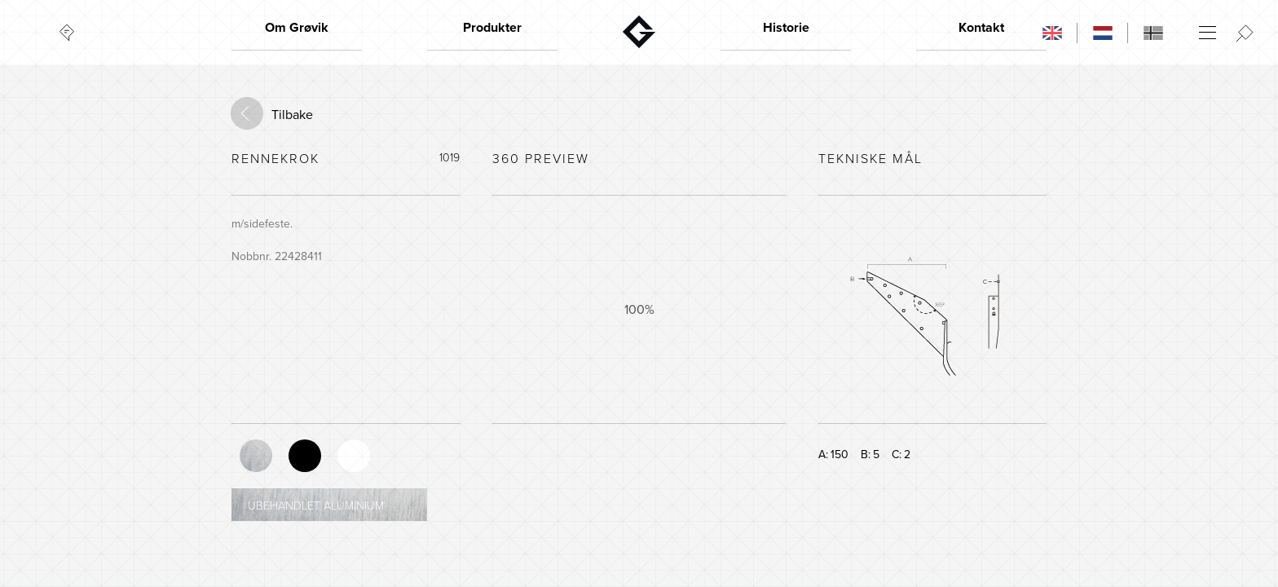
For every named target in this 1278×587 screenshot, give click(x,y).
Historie (786, 28)
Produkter (492, 28)
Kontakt (981, 28)
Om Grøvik (296, 28)
